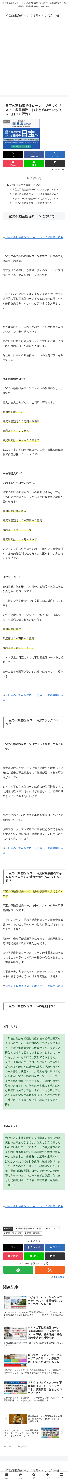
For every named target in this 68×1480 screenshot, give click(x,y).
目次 (29, 178)
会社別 (8, 1228)
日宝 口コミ (53, 1228)
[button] (55, 163)
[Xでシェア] (13, 154)
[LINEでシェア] (34, 163)
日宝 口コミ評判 (13, 1233)
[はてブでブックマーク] (55, 154)
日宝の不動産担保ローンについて (26, 184)
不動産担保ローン (25, 1228)
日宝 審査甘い (33, 1233)
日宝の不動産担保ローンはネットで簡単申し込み (34, 237)
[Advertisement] (34, 61)
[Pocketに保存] (13, 163)
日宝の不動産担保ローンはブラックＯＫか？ (35, 189)
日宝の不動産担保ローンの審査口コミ (32, 203)
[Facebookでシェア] (34, 154)
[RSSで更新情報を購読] (50, 1270)
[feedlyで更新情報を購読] (18, 1270)
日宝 (40, 1228)
